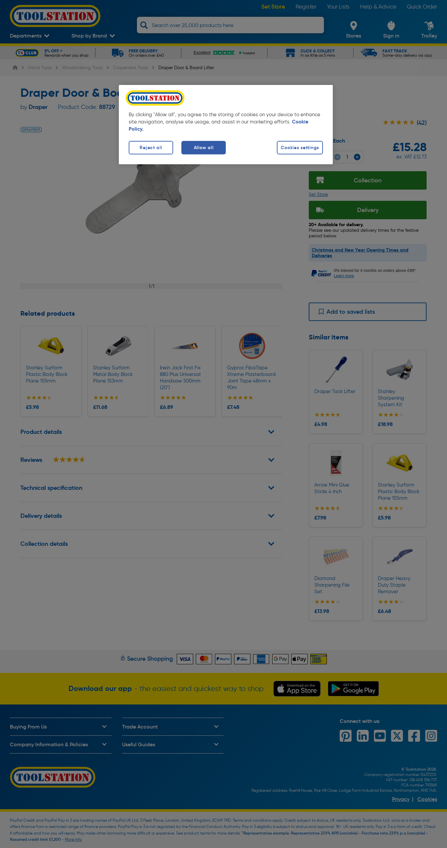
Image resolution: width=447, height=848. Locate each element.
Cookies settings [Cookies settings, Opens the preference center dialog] (300, 147)
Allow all (203, 147)
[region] (226, 124)
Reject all (151, 147)
